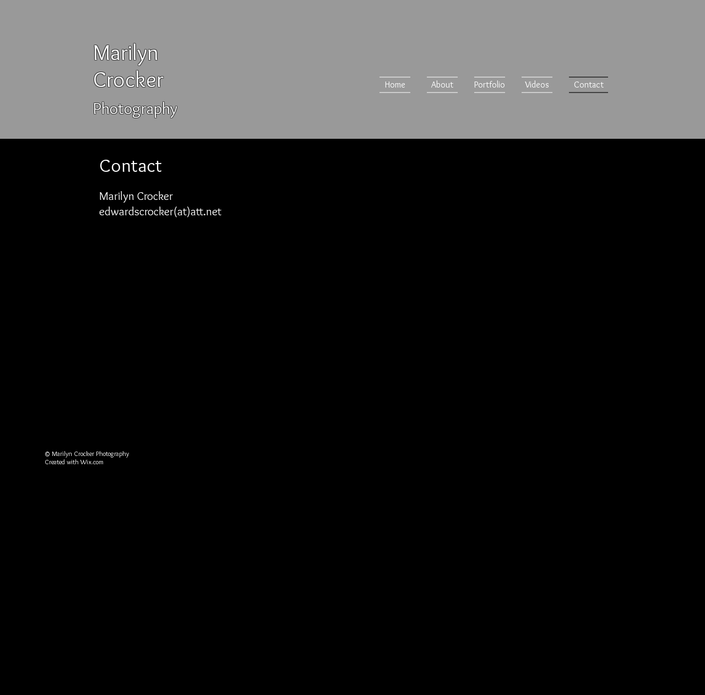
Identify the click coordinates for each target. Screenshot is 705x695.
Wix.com (92, 462)
